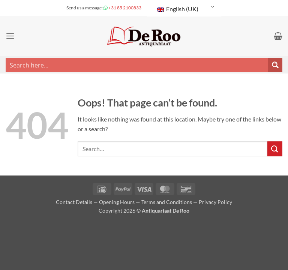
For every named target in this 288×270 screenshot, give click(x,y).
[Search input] (137, 64)
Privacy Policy (215, 202)
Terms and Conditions (166, 202)
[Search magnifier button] (275, 65)
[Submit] (274, 148)
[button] (10, 36)
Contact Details (74, 202)
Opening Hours (117, 202)
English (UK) (177, 8)
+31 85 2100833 (124, 7)
